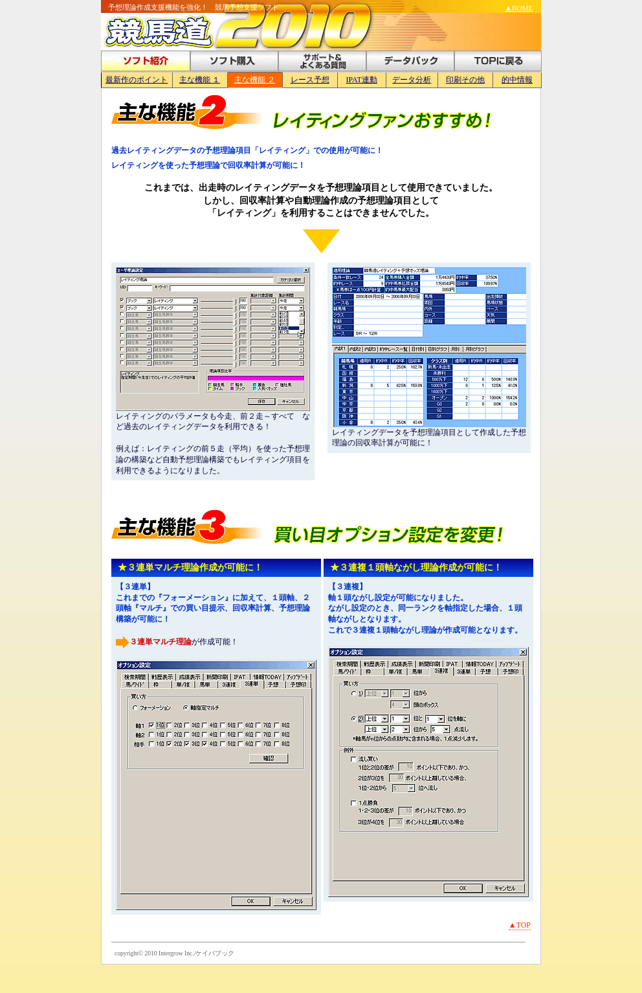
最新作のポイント (136, 79)
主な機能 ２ (254, 79)
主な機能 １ (199, 79)
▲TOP (520, 924)
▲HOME (519, 8)
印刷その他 (465, 79)
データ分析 (411, 79)
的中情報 (517, 79)
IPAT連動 (361, 79)
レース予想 (310, 79)
